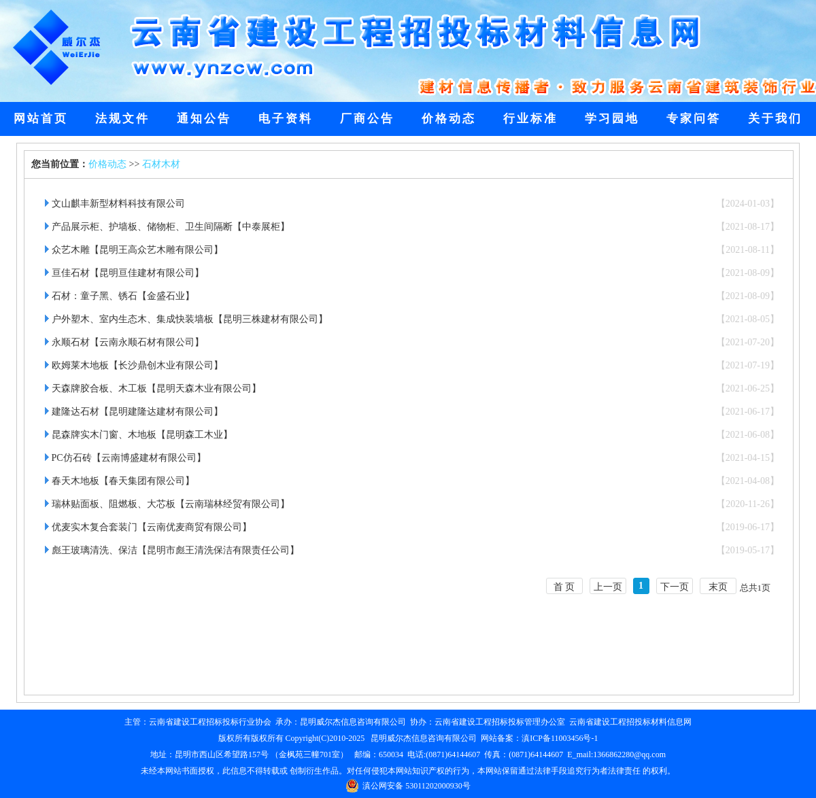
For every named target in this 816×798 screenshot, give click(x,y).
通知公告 (204, 118)
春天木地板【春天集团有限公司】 (123, 481)
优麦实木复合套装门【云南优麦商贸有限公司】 (152, 527)
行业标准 (530, 118)
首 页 (564, 587)
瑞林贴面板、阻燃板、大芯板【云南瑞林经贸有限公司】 (171, 504)
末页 (718, 587)
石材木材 (161, 164)
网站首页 (41, 118)
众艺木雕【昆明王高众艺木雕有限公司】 (137, 250)
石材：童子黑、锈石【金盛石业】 (123, 296)
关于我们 (775, 118)
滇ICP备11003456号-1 (560, 738)
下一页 (674, 587)
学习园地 (612, 118)
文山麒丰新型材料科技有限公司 (118, 203)
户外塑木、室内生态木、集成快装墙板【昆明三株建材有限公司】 (190, 319)
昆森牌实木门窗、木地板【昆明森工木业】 (142, 435)
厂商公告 (367, 118)
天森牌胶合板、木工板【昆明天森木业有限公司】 (156, 388)
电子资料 (285, 118)
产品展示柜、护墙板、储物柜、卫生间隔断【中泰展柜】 (171, 227)
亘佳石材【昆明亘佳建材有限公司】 (128, 273)
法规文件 (122, 118)
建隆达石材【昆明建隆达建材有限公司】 (137, 411)
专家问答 (693, 118)
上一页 (608, 587)
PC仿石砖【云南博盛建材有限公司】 (129, 458)
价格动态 (449, 118)
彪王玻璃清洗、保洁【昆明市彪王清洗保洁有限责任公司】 (175, 550)
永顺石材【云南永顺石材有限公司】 (128, 342)
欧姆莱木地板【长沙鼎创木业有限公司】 (137, 365)
